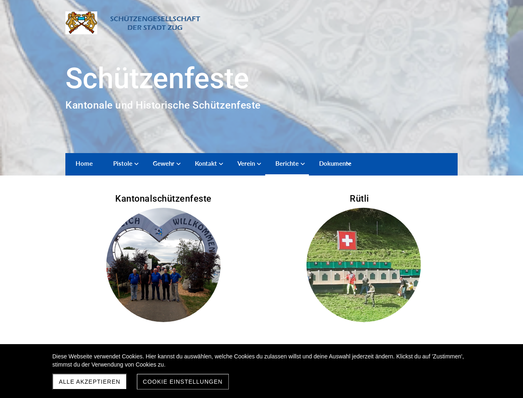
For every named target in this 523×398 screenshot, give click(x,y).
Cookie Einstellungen (183, 381)
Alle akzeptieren (90, 381)
